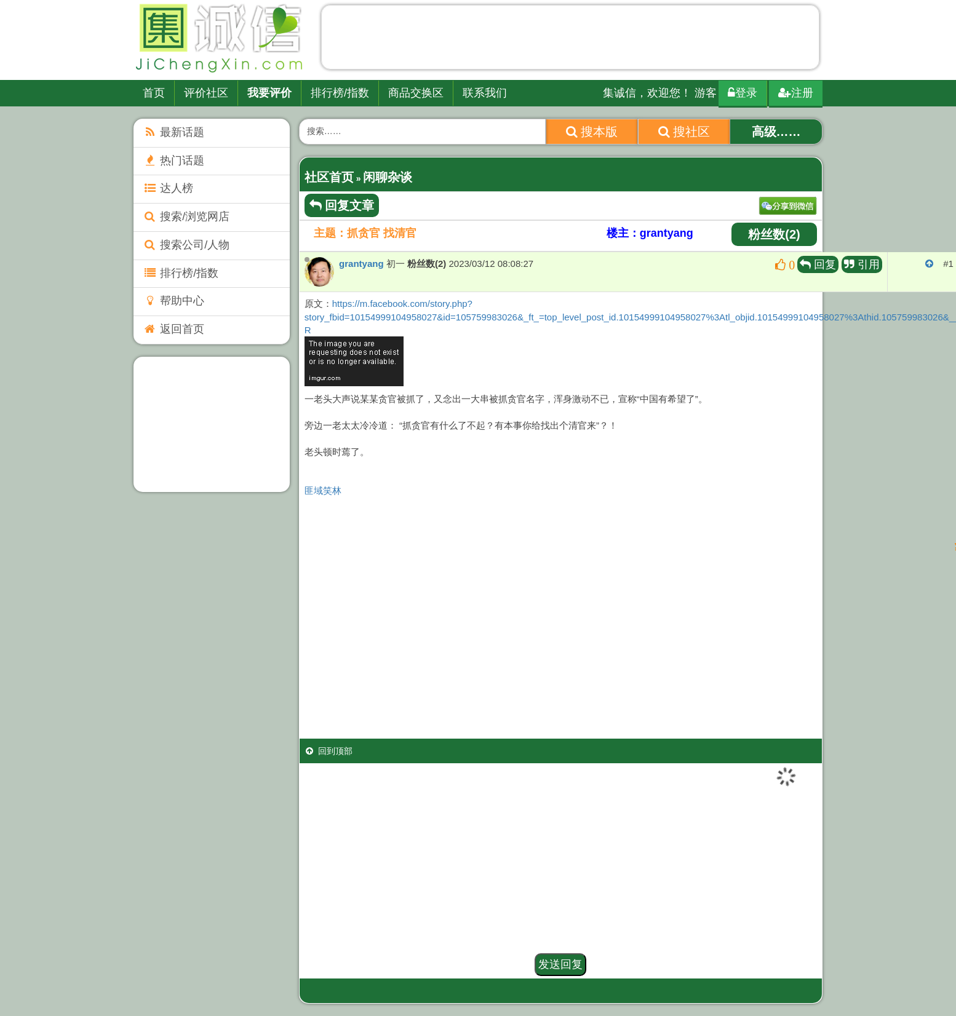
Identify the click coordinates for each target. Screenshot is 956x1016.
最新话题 (173, 132)
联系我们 (485, 93)
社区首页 (329, 177)
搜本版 (592, 131)
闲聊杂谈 (387, 177)
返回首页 (173, 329)
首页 (154, 93)
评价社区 (206, 93)
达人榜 (168, 188)
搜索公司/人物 (186, 245)
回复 (818, 264)
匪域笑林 (323, 490)
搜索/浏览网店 (186, 216)
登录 (742, 93)
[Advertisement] (570, 40)
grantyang (361, 263)
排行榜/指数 (340, 93)
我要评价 (269, 93)
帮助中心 (173, 301)
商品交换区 (416, 93)
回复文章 (342, 205)
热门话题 (173, 160)
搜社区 (684, 131)
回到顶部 (329, 751)
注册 (795, 93)
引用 (862, 264)
